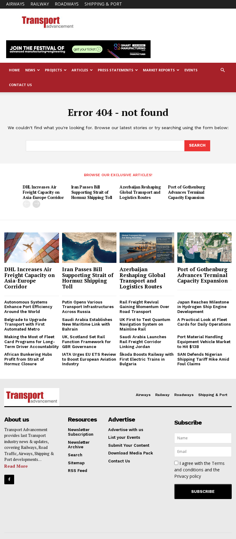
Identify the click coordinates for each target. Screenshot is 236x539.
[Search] (197, 145)
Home (14, 70)
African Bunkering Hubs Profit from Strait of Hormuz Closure (28, 359)
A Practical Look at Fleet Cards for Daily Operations (204, 322)
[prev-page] (26, 204)
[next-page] (36, 204)
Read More (16, 466)
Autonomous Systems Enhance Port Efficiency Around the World (28, 306)
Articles (82, 70)
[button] (222, 70)
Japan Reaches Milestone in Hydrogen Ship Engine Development (203, 306)
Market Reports (161, 70)
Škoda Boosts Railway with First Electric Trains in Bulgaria (147, 359)
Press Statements (118, 70)
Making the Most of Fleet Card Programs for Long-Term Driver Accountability (31, 342)
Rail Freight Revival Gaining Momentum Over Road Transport (144, 306)
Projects (56, 70)
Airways (15, 4)
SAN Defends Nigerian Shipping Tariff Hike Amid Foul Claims (203, 359)
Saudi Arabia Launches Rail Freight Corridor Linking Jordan (143, 342)
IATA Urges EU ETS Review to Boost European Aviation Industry (89, 359)
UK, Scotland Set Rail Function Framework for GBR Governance (86, 342)
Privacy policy (187, 476)
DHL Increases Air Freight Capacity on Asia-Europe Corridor (43, 192)
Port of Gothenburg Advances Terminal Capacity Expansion (186, 192)
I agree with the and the (199, 469)
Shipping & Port (103, 4)
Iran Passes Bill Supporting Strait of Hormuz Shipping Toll (91, 192)
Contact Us (20, 84)
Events (191, 70)
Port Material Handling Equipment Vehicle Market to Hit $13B (203, 342)
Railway (39, 4)
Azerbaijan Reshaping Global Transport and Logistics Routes (140, 192)
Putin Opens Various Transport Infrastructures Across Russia (88, 306)
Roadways (67, 4)
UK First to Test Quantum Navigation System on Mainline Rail (145, 324)
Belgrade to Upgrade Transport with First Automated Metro (25, 324)
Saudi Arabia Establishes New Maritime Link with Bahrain (87, 324)
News (32, 70)
